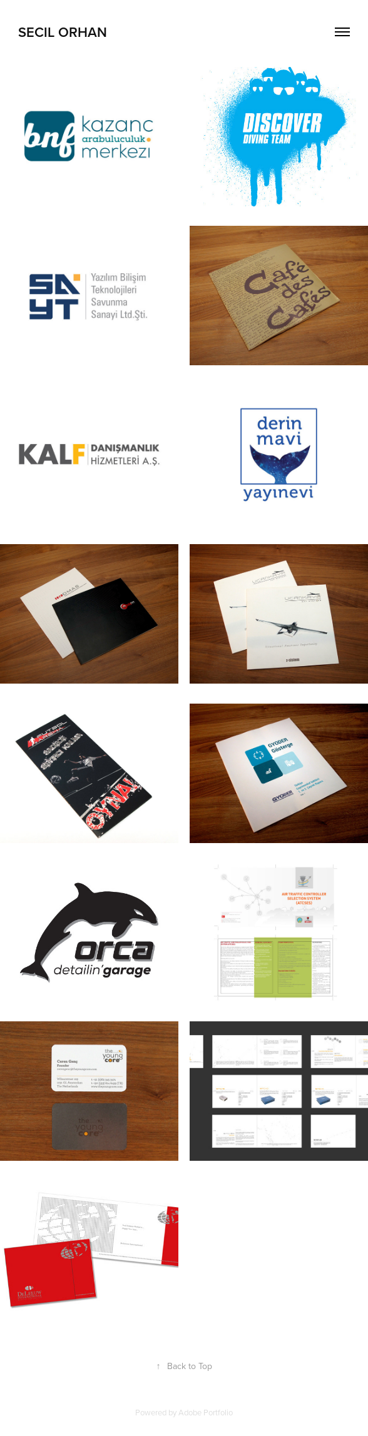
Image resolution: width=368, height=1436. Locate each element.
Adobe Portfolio (205, 1412)
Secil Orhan (62, 32)
